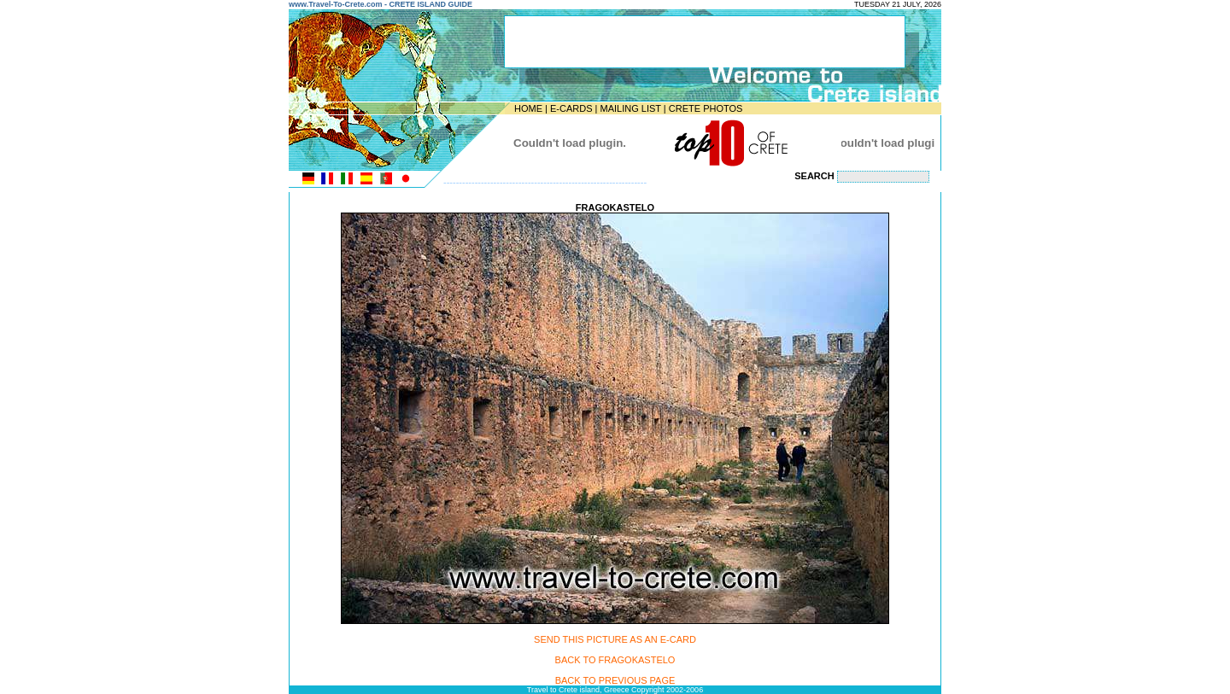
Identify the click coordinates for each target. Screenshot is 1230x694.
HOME (528, 108)
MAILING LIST (630, 108)
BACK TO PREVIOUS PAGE (615, 680)
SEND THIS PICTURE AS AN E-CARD (615, 639)
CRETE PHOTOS (706, 108)
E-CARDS (571, 108)
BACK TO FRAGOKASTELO (615, 660)
